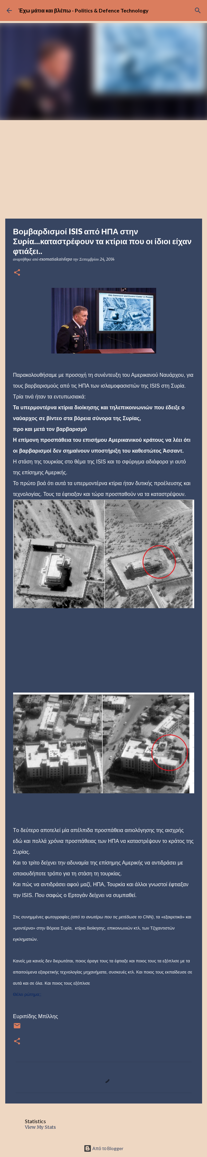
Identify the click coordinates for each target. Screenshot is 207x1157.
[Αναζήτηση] (198, 10)
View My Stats (40, 1127)
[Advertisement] (103, 169)
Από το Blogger (104, 1148)
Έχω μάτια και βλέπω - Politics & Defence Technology (83, 10)
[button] (17, 272)
